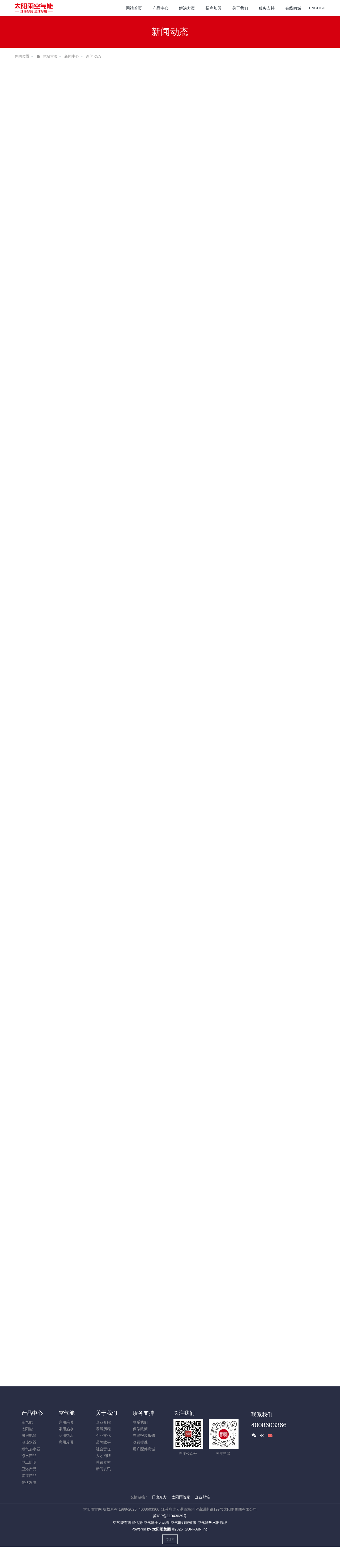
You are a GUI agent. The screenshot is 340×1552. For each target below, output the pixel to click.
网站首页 (134, 8)
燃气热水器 (31, 1449)
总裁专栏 (103, 1462)
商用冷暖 (66, 1442)
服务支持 (143, 1413)
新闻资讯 (103, 1469)
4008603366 (269, 1425)
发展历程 (103, 1429)
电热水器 (29, 1442)
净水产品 (29, 1456)
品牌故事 (103, 1442)
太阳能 (27, 1429)
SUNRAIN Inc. (197, 1529)
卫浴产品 (29, 1469)
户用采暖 (66, 1422)
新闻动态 (93, 56)
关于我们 (106, 1413)
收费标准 (140, 1442)
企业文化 (103, 1435)
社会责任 (103, 1449)
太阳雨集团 (161, 1529)
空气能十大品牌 (156, 1522)
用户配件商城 (144, 1449)
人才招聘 (103, 1456)
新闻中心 (71, 56)
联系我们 (140, 1422)
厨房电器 (29, 1435)
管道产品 (29, 1475)
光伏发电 (29, 1482)
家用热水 (66, 1429)
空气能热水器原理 (212, 1522)
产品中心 (32, 1413)
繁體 (170, 1539)
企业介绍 (103, 1422)
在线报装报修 (144, 1435)
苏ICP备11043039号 (170, 1516)
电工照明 (29, 1462)
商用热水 (66, 1435)
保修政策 (140, 1429)
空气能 (27, 1422)
